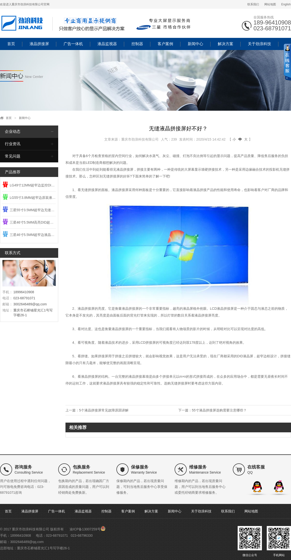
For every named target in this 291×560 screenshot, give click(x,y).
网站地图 (270, 4)
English (286, 4)
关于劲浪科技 (259, 44)
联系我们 (253, 4)
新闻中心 (195, 44)
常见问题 (12, 156)
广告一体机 (73, 44)
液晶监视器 (107, 44)
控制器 (137, 44)
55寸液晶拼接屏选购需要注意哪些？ (219, 410)
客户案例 (165, 44)
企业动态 (12, 131)
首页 (11, 44)
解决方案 (225, 44)
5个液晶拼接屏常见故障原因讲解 (104, 410)
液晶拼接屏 (39, 44)
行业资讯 (12, 144)
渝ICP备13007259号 (85, 529)
